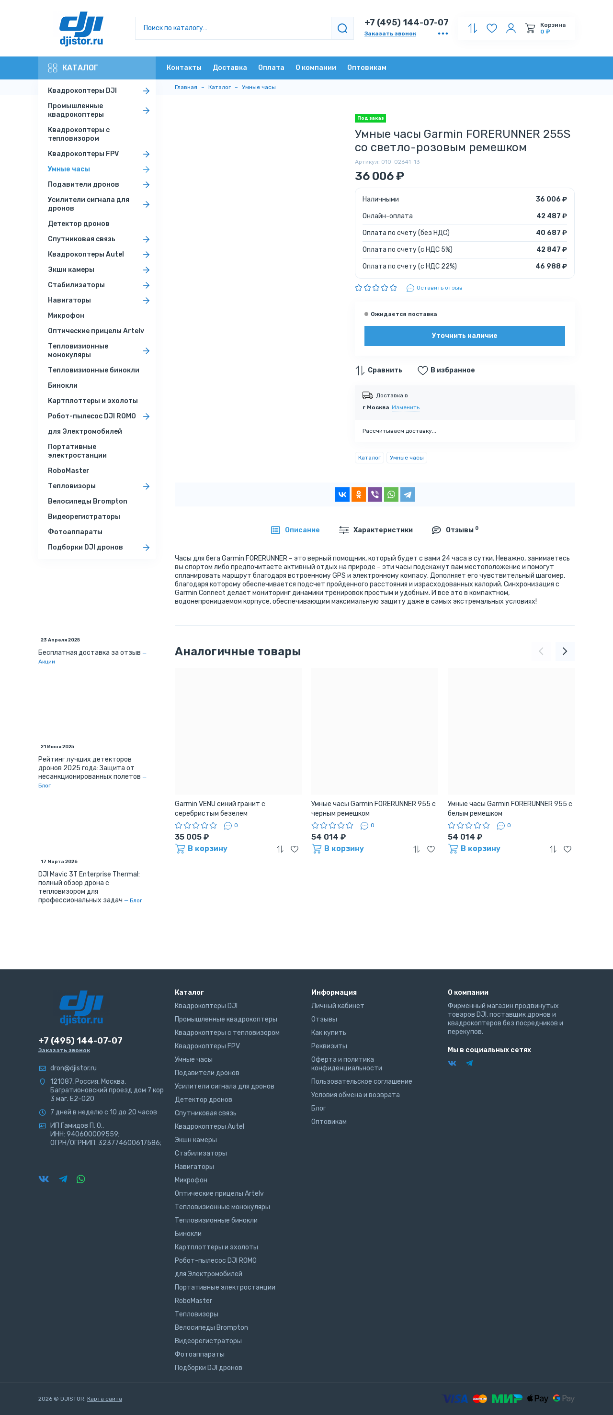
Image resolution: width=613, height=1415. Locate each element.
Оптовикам (366, 68)
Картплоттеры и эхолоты (93, 401)
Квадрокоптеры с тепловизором (79, 134)
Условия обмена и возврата (355, 1095)
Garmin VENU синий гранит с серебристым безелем (220, 809)
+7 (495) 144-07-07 (406, 22)
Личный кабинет (337, 1006)
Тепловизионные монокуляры (100, 350)
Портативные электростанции (77, 451)
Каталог (73, 68)
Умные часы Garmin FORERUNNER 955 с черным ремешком (373, 809)
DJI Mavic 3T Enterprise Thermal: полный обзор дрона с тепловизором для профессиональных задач (89, 887)
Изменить (406, 407)
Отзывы (324, 1019)
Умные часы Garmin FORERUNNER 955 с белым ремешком (510, 809)
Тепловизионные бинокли (93, 370)
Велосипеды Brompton (87, 501)
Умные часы (100, 169)
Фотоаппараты (75, 532)
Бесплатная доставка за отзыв (89, 653)
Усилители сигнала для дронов (100, 204)
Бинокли (63, 386)
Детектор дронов (79, 224)
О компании (315, 68)
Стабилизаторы (100, 285)
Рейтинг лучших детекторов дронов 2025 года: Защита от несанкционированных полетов (89, 768)
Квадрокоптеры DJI (100, 91)
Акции (46, 661)
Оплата (271, 68)
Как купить (328, 1033)
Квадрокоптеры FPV (100, 154)
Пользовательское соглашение (361, 1082)
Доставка (230, 68)
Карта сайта (104, 1398)
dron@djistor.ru (73, 1068)
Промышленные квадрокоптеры (100, 110)
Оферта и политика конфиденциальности (346, 1064)
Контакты (184, 68)
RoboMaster (69, 471)
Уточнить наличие (465, 336)
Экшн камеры (100, 270)
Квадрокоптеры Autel (100, 254)
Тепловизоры (100, 486)
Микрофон (66, 316)
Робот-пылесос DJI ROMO (100, 416)
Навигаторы (100, 300)
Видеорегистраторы (84, 517)
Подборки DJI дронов (100, 547)
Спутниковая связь (100, 239)
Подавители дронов (100, 185)
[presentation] (541, 651)
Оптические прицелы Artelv (96, 331)
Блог (44, 785)
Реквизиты (329, 1046)
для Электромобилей (85, 431)
